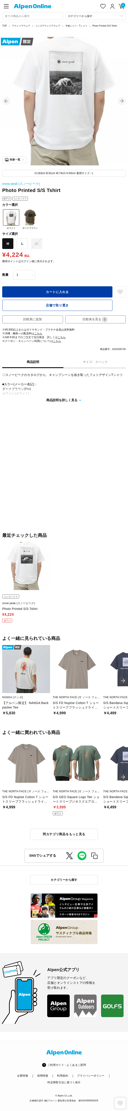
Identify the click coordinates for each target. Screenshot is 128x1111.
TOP (4, 26)
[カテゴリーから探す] (95, 16)
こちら (38, 333)
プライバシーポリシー (91, 1075)
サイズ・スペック (95, 362)
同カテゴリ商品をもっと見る (64, 834)
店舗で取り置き (57, 305)
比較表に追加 (32, 319)
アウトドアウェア (21, 26)
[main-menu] (6, 6)
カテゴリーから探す (64, 879)
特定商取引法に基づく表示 (63, 1082)
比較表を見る (95, 319)
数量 (5, 274)
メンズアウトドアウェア (47, 26)
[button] (6, 101)
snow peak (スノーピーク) (21, 184)
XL (37, 243)
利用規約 (62, 1075)
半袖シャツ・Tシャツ (76, 26)
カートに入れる (57, 292)
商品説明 (33, 362)
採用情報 (42, 1075)
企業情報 (22, 1075)
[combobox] (32, 16)
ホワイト (11, 219)
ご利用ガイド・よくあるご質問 (66, 1065)
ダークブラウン (30, 219)
